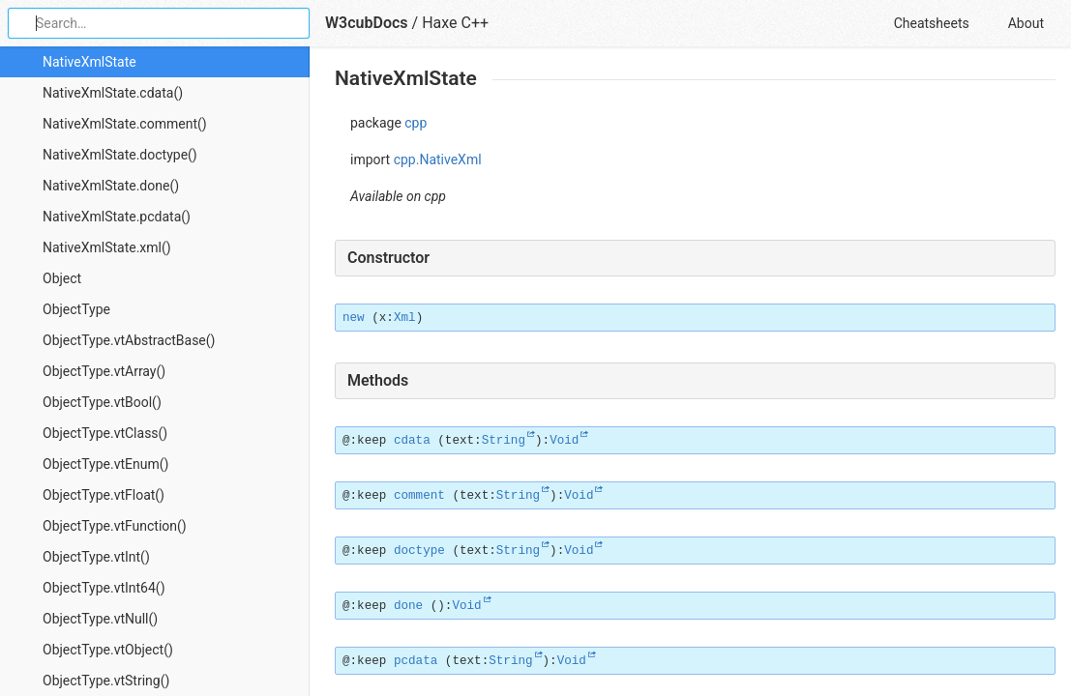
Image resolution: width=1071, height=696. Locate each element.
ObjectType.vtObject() (108, 649)
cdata (412, 441)
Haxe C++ (455, 23)
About (1026, 23)
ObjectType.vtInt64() (104, 587)
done (408, 606)
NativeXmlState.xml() (107, 247)
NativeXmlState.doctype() (120, 154)
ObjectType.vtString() (106, 680)
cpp (415, 122)
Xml (405, 318)
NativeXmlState (89, 62)
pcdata (415, 661)
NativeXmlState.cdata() (113, 93)
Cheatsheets (931, 23)
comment (419, 496)
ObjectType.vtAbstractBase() (129, 340)
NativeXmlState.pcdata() (117, 216)
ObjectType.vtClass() (105, 433)
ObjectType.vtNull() (100, 618)
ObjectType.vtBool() (102, 402)
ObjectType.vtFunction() (115, 526)
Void (564, 441)
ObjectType (76, 309)
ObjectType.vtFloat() (103, 495)
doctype (419, 551)
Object (62, 278)
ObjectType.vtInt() (96, 557)
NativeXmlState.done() (111, 185)
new (353, 318)
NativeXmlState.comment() (125, 123)
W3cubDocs (366, 23)
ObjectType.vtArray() (104, 371)
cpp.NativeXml (438, 159)
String (503, 441)
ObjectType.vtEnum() (105, 464)
